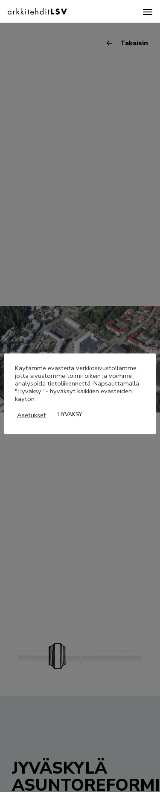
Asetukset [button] (31, 415)
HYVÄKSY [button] (70, 414)
